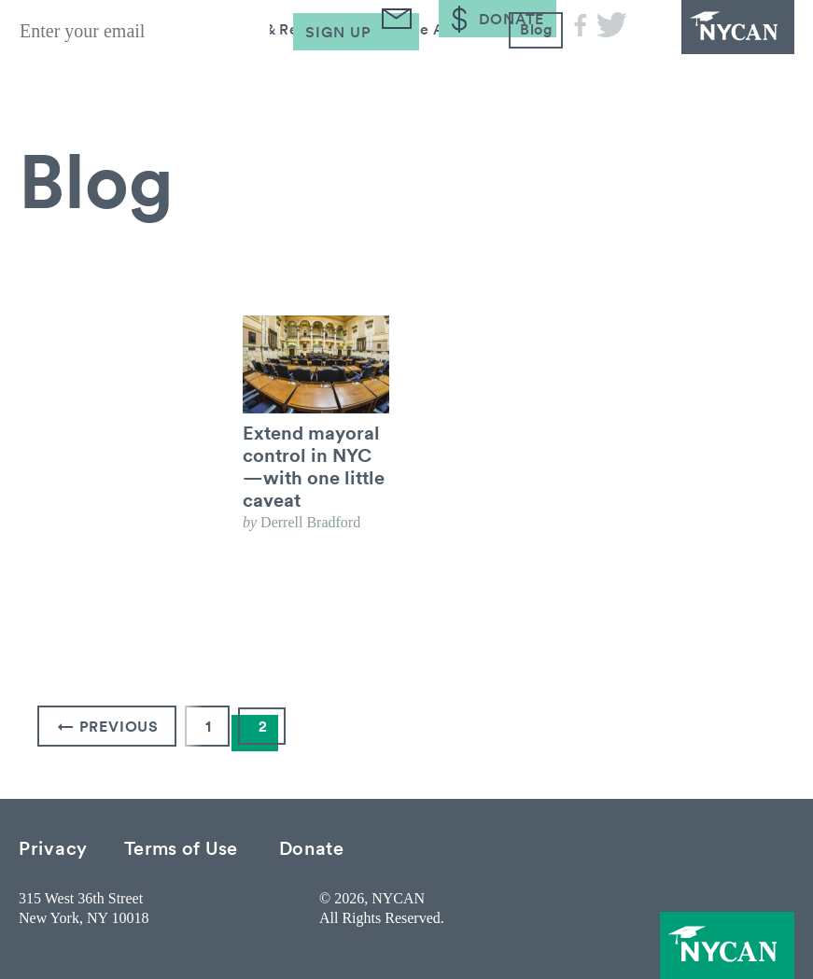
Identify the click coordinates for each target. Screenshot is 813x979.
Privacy (53, 847)
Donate (311, 847)
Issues (144, 73)
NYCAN (719, 37)
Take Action (434, 73)
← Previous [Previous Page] (108, 726)
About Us (48, 73)
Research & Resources (269, 73)
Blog (535, 73)
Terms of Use (181, 847)
